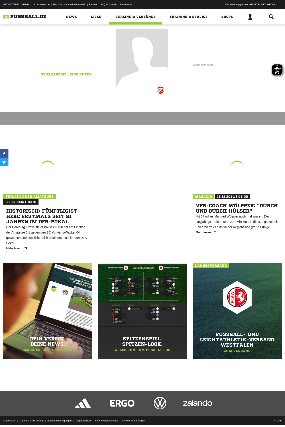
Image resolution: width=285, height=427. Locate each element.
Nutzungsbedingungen (59, 416)
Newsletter (126, 4)
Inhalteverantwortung (106, 416)
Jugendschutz (83, 416)
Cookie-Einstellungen (133, 416)
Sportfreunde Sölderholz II (63, 59)
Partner (93, 4)
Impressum (9, 416)
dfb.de (25, 4)
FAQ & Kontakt (109, 4)
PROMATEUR (11, 4)
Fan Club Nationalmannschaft (69, 4)
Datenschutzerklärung (31, 416)
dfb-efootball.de (41, 4)
